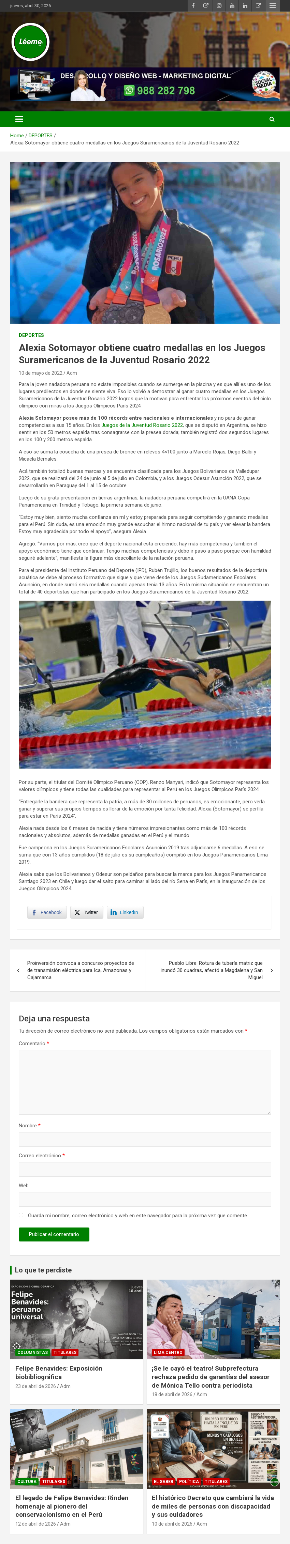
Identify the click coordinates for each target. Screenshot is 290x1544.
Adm (72, 373)
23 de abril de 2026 (35, 1386)
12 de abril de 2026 (35, 1524)
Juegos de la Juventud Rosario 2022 (142, 425)
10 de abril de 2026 (172, 1524)
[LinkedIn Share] (125, 912)
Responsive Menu (272, 6)
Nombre (30, 1126)
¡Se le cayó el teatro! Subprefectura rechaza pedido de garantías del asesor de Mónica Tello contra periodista (211, 1376)
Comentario (34, 1043)
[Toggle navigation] (19, 119)
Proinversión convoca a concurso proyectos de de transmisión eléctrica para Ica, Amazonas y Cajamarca (80, 970)
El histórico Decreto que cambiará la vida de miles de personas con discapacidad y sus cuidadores (213, 1506)
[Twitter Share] (86, 912)
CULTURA (27, 1481)
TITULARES (65, 1352)
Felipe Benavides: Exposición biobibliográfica (58, 1372)
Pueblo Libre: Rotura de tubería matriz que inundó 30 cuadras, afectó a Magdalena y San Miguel (212, 970)
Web (24, 1186)
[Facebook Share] (47, 912)
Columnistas (32, 1352)
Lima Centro (168, 1352)
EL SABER (163, 1481)
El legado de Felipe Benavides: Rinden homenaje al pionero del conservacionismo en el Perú (72, 1506)
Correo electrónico (42, 1156)
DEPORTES (31, 335)
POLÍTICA (189, 1481)
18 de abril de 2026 (172, 1394)
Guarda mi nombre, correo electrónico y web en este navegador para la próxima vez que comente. (138, 1216)
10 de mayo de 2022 (40, 373)
